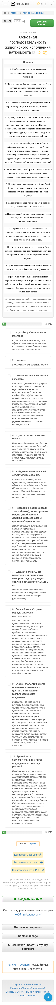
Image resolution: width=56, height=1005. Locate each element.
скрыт (32, 843)
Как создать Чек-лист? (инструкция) (27, 988)
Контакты (32, 995)
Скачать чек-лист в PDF (28, 870)
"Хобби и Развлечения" (28, 914)
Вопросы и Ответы (15, 992)
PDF (17, 21)
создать (42, 23)
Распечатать (28, 862)
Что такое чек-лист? (33, 984)
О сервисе (17, 984)
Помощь (22, 995)
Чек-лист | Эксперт (18, 964)
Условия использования (37, 992)
